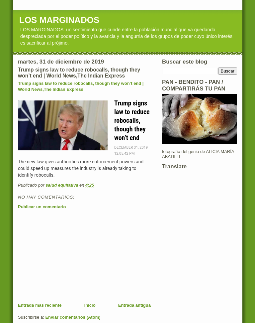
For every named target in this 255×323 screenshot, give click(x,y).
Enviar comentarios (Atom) (72, 317)
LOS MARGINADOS (59, 20)
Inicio (90, 305)
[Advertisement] (68, 255)
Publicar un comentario (42, 206)
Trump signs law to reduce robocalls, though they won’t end (132, 120)
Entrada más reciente (40, 305)
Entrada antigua (134, 305)
